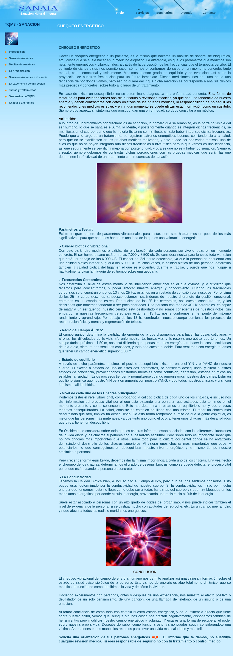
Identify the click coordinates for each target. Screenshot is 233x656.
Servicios (142, 12)
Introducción (17, 51)
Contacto (209, 12)
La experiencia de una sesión (27, 83)
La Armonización (19, 71)
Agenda (186, 12)
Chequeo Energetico (21, 102)
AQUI (156, 637)
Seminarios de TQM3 (22, 96)
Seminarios (164, 12)
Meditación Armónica (22, 64)
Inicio (120, 12)
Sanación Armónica (21, 58)
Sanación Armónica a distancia (28, 77)
